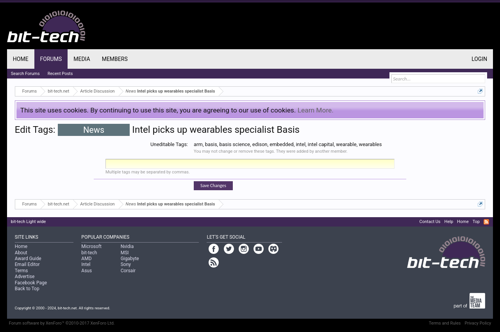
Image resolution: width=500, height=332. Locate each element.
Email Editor (27, 264)
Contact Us (430, 221)
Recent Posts (60, 73)
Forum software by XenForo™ (62, 323)
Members (115, 59)
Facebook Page (31, 283)
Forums (51, 59)
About (21, 252)
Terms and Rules (445, 323)
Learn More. (316, 110)
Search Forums (25, 73)
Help (449, 221)
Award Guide (28, 258)
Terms (21, 270)
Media (81, 59)
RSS (486, 222)
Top (476, 221)
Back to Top (27, 288)
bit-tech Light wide (28, 221)
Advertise (24, 276)
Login (479, 59)
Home (21, 59)
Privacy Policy (477, 323)
